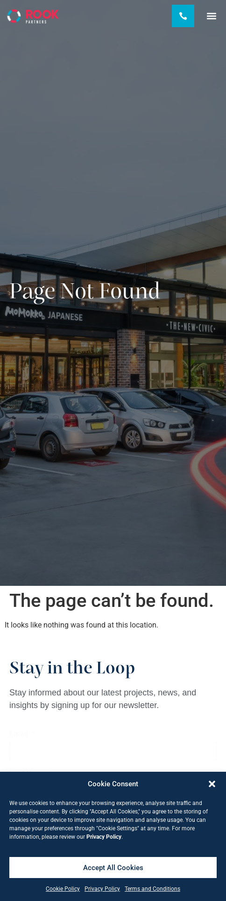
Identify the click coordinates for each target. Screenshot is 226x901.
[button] (212, 784)
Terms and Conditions (152, 889)
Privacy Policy (102, 889)
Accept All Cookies (113, 868)
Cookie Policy (63, 889)
